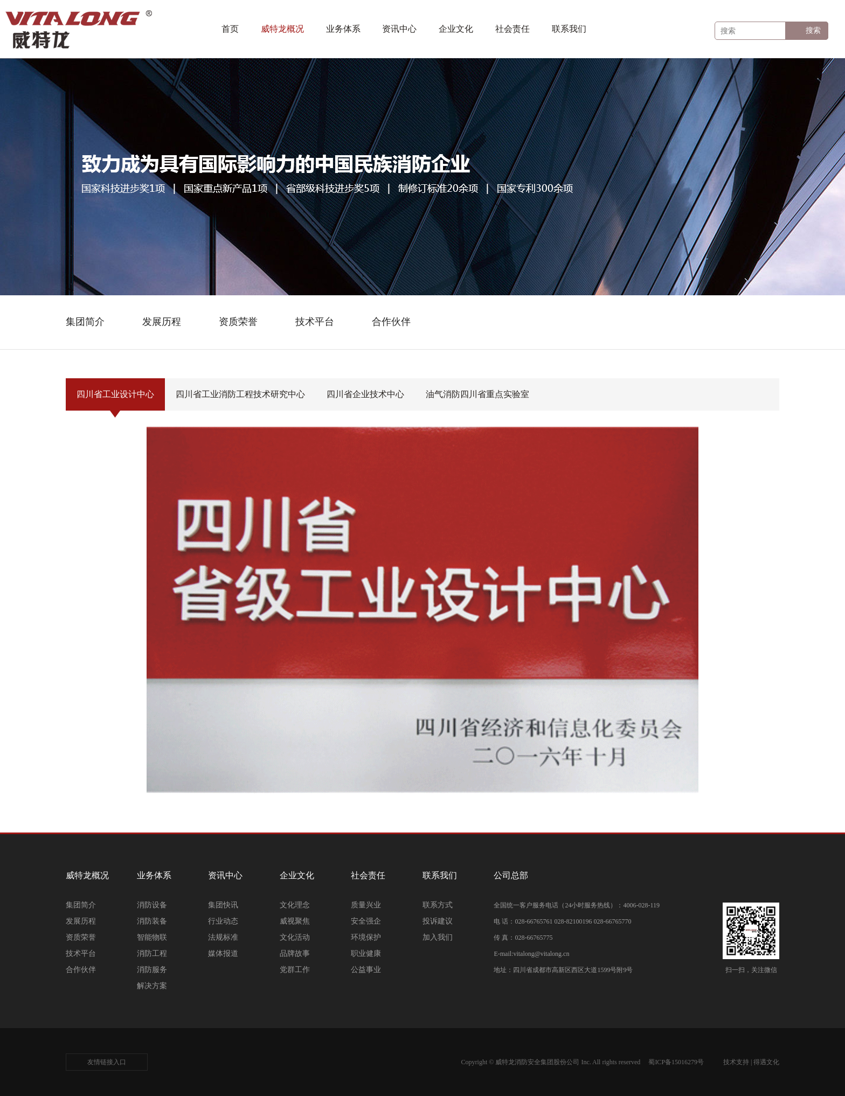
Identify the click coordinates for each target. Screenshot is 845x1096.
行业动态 (223, 921)
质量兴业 (366, 905)
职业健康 (366, 953)
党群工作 (295, 970)
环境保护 (366, 937)
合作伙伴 (81, 970)
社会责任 (512, 28)
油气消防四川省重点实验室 (477, 400)
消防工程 (152, 953)
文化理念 (295, 905)
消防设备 (152, 905)
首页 (230, 28)
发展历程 (81, 921)
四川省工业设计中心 (115, 400)
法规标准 (223, 937)
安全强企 (366, 921)
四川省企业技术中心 (365, 400)
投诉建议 (437, 921)
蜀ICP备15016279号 (676, 1062)
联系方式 (437, 905)
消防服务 (152, 970)
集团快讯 (223, 905)
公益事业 (366, 970)
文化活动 (295, 937)
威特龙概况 (282, 28)
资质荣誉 (81, 937)
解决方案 (152, 986)
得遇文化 (766, 1062)
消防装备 (152, 921)
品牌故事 (295, 953)
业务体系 (343, 28)
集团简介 (81, 905)
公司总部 (511, 875)
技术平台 (81, 953)
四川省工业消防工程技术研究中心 (240, 400)
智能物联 (152, 937)
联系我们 (569, 28)
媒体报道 (223, 953)
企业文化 (456, 28)
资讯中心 (399, 28)
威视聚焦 (295, 921)
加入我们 (437, 937)
